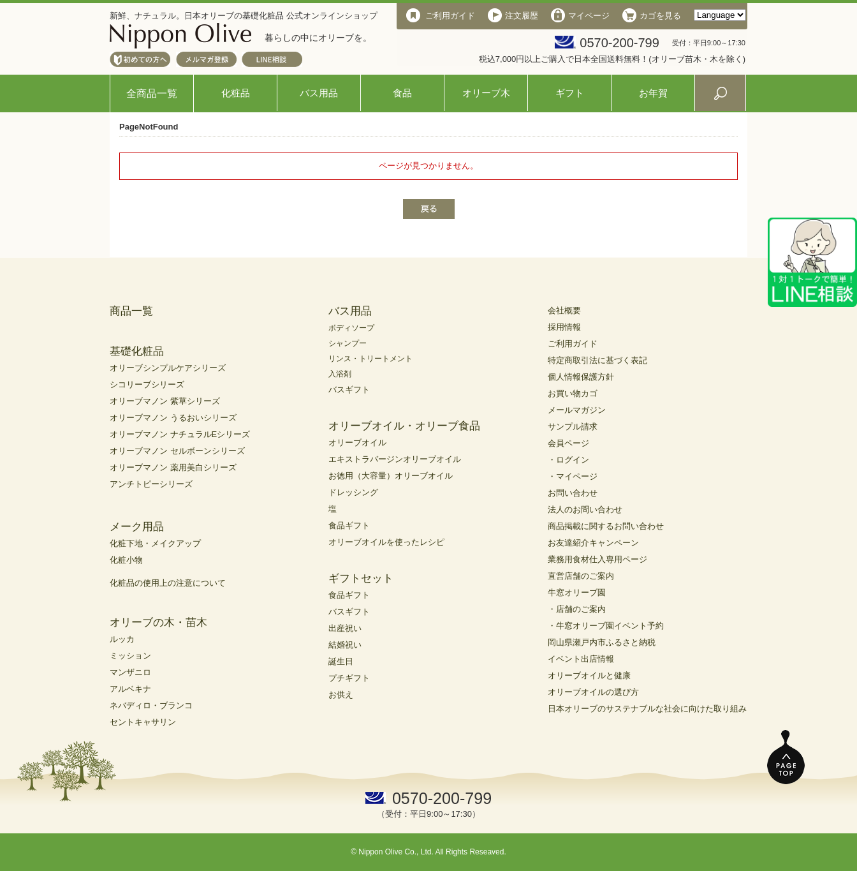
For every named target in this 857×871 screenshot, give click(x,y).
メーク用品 (137, 527)
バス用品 (319, 92)
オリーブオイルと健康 (589, 675)
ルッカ (122, 639)
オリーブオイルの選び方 (593, 692)
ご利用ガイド (572, 343)
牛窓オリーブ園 (577, 592)
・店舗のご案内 (577, 609)
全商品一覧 (151, 93)
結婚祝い (345, 645)
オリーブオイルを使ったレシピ (386, 542)
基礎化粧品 (137, 351)
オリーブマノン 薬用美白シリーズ (173, 467)
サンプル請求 (572, 426)
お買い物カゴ (572, 393)
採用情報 (564, 327)
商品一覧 (131, 311)
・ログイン (568, 460)
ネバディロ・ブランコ (151, 705)
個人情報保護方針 (581, 377)
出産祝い (345, 628)
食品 (402, 92)
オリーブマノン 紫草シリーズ (165, 401)
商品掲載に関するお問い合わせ (606, 526)
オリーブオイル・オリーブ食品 (404, 426)
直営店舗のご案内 (581, 576)
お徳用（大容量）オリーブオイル (390, 475)
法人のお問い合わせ (585, 509)
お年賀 (653, 92)
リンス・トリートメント (370, 358)
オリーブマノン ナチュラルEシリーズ (180, 434)
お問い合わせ (572, 493)
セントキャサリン (143, 722)
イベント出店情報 (581, 659)
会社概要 (564, 310)
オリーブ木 (486, 92)
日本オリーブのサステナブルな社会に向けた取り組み (647, 708)
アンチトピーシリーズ (151, 484)
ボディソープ (351, 328)
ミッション (130, 655)
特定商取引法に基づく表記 (597, 360)
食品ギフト (349, 525)
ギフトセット (360, 578)
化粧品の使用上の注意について (168, 583)
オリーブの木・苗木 (158, 622)
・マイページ (572, 476)
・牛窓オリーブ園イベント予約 (606, 625)
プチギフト (349, 678)
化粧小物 (126, 560)
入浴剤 (339, 373)
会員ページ (568, 443)
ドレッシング (353, 492)
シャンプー (347, 343)
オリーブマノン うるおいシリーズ (173, 417)
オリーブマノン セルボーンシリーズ (177, 451)
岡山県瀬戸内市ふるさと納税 (602, 642)
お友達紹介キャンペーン (593, 542)
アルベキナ (130, 689)
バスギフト (349, 389)
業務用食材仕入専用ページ (597, 559)
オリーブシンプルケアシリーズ (168, 368)
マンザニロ (130, 672)
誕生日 (340, 661)
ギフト (569, 92)
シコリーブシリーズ (147, 384)
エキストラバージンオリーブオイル (394, 459)
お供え (340, 694)
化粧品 (235, 92)
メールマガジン (577, 410)
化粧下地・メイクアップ (155, 543)
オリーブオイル (357, 442)
